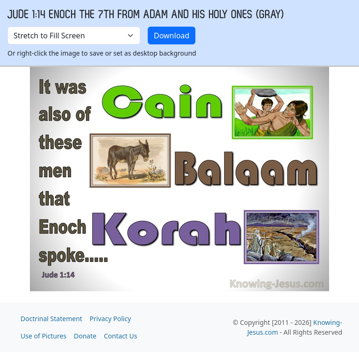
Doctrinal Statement (51, 318)
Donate (85, 335)
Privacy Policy (110, 318)
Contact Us (120, 335)
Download (171, 35)
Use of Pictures (43, 335)
